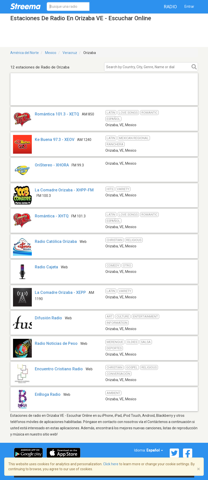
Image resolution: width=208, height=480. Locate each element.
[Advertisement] (104, 99)
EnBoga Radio (48, 394)
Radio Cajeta (46, 267)
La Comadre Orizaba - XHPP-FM (64, 190)
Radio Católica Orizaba (56, 241)
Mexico (50, 53)
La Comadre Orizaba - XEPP (60, 292)
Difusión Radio (48, 318)
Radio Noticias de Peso (56, 343)
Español (154, 450)
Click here (110, 464)
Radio (170, 6)
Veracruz (70, 53)
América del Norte (24, 53)
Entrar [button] (189, 6)
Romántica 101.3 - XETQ (57, 114)
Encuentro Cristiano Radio (59, 369)
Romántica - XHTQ (52, 216)
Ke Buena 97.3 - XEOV (54, 139)
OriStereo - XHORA (52, 165)
